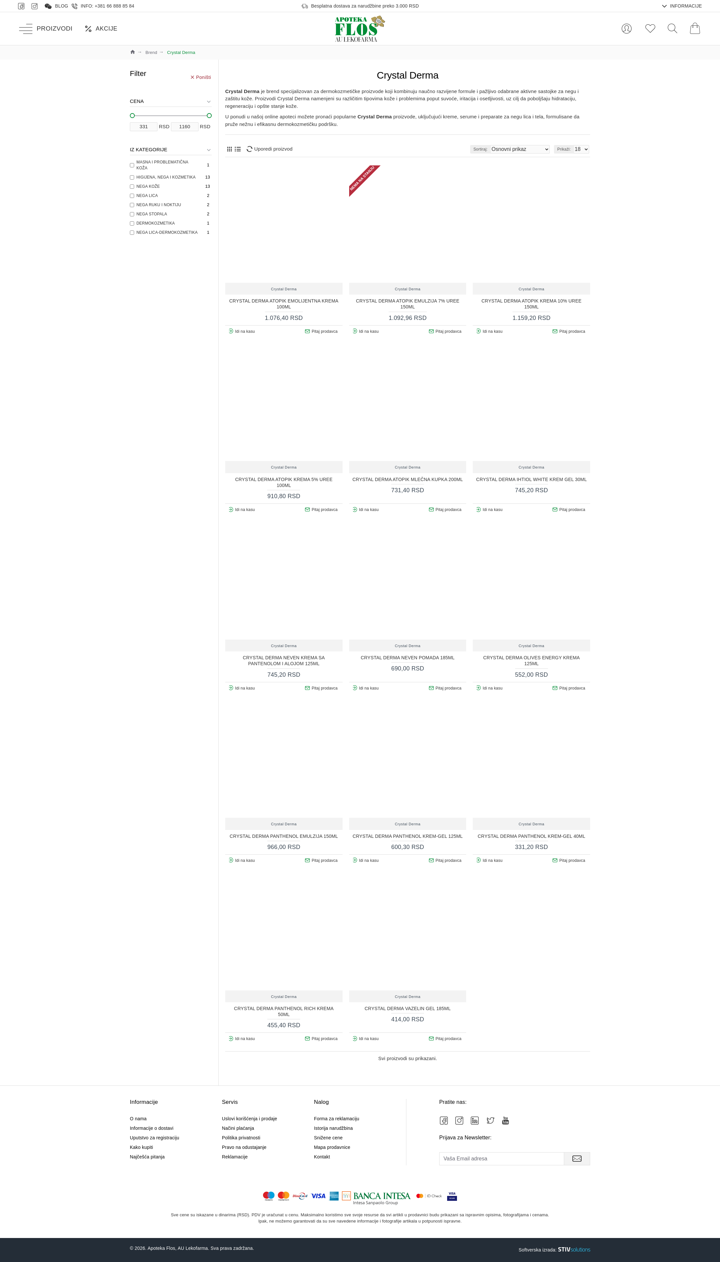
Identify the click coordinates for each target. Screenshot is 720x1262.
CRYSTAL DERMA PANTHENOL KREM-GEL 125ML (407, 836)
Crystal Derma (284, 289)
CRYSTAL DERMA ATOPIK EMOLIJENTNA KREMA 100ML (283, 303)
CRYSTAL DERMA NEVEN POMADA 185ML (407, 657)
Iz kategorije (148, 149)
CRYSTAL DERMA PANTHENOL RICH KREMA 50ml (284, 1011)
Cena (137, 101)
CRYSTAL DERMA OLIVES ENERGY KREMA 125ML (531, 660)
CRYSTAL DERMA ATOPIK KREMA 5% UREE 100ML (283, 482)
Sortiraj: (496, 149)
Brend (151, 52)
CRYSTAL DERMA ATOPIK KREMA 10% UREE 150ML (532, 303)
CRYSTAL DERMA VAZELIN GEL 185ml (408, 1008)
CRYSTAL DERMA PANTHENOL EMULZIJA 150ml (284, 836)
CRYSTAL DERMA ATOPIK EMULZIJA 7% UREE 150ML (408, 303)
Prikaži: (566, 149)
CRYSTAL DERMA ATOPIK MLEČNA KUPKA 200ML (407, 479)
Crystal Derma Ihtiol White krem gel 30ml (531, 479)
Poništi (203, 77)
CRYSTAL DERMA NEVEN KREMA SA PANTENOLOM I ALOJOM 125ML (284, 660)
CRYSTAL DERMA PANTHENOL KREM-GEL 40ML (531, 836)
